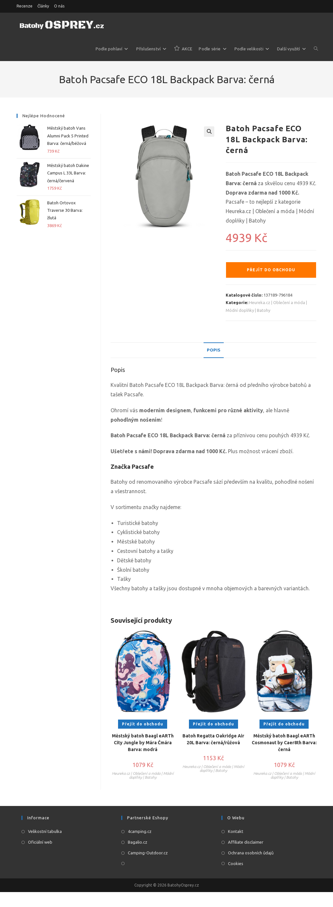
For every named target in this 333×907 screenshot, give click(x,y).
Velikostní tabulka (45, 832)
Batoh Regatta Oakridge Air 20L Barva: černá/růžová (213, 740)
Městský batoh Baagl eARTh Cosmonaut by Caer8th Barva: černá (284, 743)
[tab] (213, 350)
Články (43, 6)
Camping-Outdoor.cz (148, 853)
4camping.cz (140, 832)
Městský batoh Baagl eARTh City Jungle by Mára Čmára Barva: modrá (143, 743)
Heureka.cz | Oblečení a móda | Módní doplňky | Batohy (143, 776)
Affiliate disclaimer (245, 842)
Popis (213, 350)
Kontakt (235, 832)
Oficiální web (40, 842)
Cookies (235, 864)
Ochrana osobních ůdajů (250, 853)
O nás (59, 6)
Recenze (25, 6)
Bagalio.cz (137, 842)
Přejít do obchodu (271, 270)
